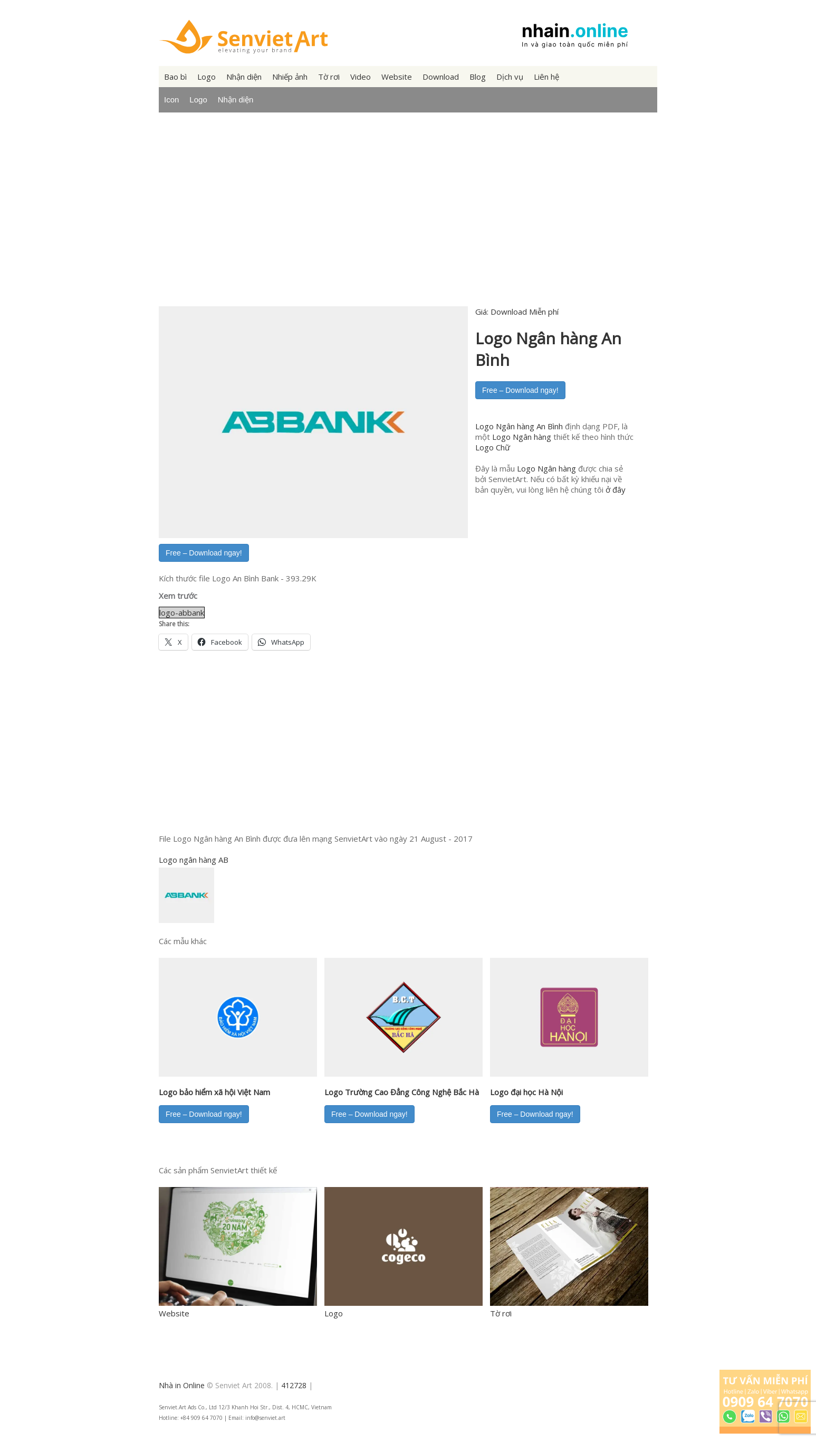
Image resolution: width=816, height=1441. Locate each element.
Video (360, 76)
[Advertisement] (408, 218)
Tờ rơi (329, 76)
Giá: (517, 311)
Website (396, 76)
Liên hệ (546, 76)
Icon (171, 99)
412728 (293, 1385)
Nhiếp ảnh (290, 76)
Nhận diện (244, 76)
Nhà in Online (182, 1385)
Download (441, 76)
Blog (477, 76)
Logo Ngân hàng (521, 436)
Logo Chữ (492, 447)
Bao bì (175, 76)
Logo (206, 76)
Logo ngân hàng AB (193, 859)
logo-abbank (181, 612)
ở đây (616, 489)
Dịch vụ (509, 76)
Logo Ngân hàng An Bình (519, 426)
